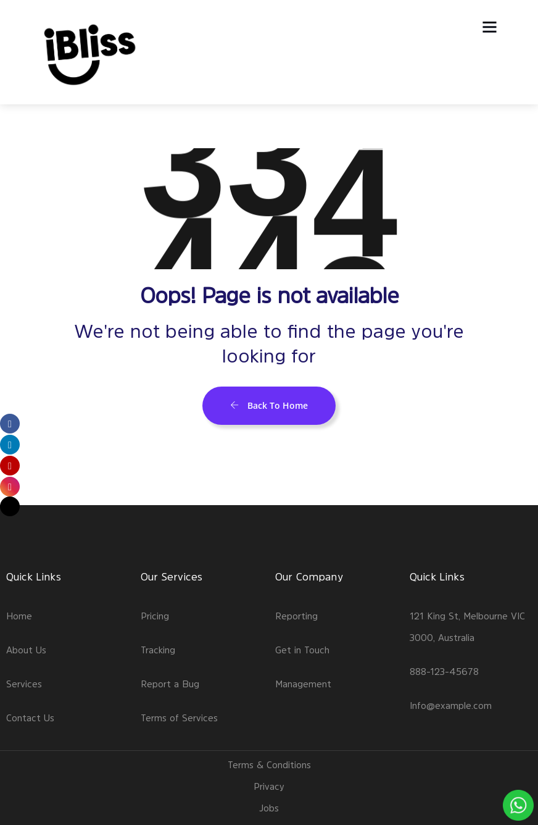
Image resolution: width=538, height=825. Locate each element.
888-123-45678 (444, 671)
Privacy (269, 786)
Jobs (269, 808)
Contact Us (30, 717)
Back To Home (269, 405)
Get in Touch (302, 650)
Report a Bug (170, 684)
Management (303, 684)
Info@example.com (451, 705)
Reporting (296, 616)
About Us (26, 650)
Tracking (158, 650)
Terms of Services (179, 717)
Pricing (155, 616)
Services (24, 684)
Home (19, 616)
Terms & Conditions (269, 764)
